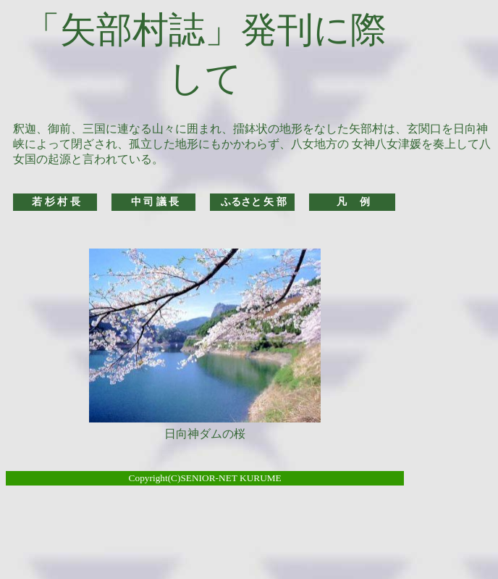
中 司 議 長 (155, 201)
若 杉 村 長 (56, 201)
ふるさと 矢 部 (254, 201)
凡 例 (353, 201)
